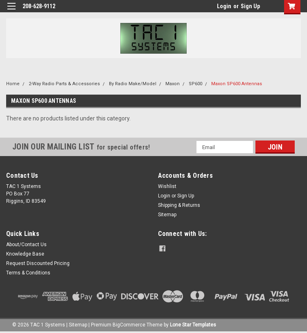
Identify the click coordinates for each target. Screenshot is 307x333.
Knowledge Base (25, 254)
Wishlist (167, 186)
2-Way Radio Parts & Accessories (64, 83)
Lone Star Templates (193, 325)
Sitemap (167, 214)
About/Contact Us (26, 244)
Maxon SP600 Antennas (236, 83)
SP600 (195, 83)
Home (13, 83)
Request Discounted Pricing (38, 263)
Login (224, 6)
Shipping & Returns (179, 205)
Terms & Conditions (28, 273)
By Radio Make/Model (132, 83)
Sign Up (250, 6)
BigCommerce (129, 325)
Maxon (172, 83)
